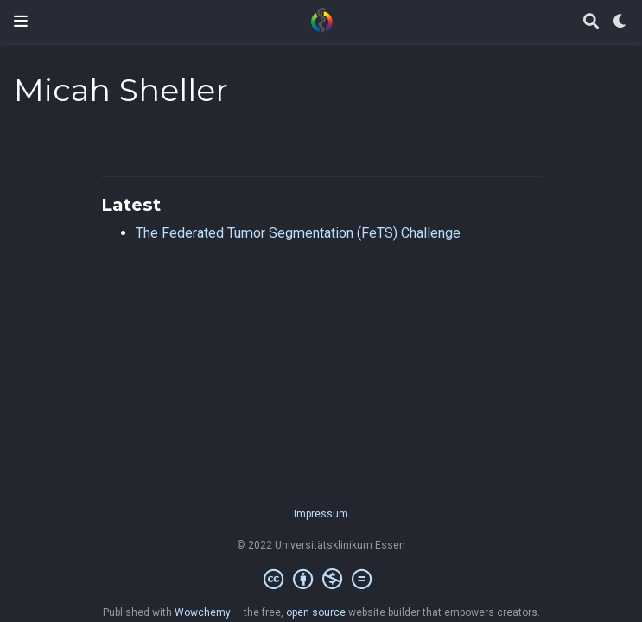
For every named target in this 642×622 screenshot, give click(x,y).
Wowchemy (203, 612)
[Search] (591, 22)
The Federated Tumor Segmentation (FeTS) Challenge (298, 233)
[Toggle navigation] (21, 21)
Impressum (321, 514)
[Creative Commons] (321, 579)
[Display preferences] (620, 22)
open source (316, 612)
